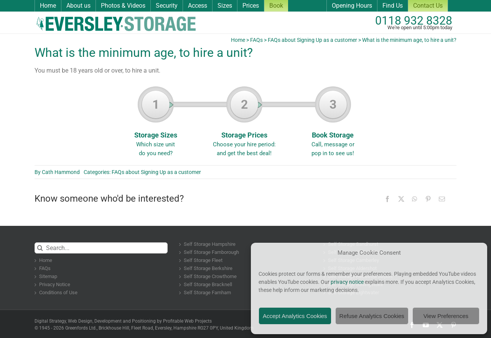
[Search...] (101, 248)
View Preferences (445, 316)
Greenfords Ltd (80, 328)
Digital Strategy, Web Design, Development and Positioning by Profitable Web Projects (123, 321)
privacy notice (347, 282)
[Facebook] (387, 199)
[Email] (442, 199)
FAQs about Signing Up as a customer (312, 40)
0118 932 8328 (413, 20)
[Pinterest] (428, 199)
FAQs (256, 40)
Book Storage (332, 124)
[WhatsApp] (414, 199)
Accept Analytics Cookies (295, 316)
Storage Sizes (155, 124)
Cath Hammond (61, 172)
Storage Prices (244, 124)
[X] (401, 199)
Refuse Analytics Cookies (371, 316)
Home (238, 40)
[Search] (40, 248)
